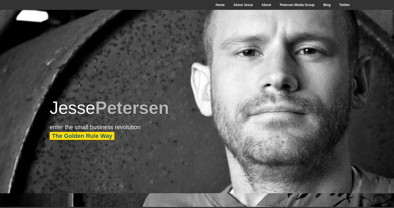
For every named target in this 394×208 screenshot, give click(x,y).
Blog (327, 5)
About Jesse (243, 5)
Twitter (344, 5)
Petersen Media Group (297, 5)
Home (220, 5)
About (266, 5)
